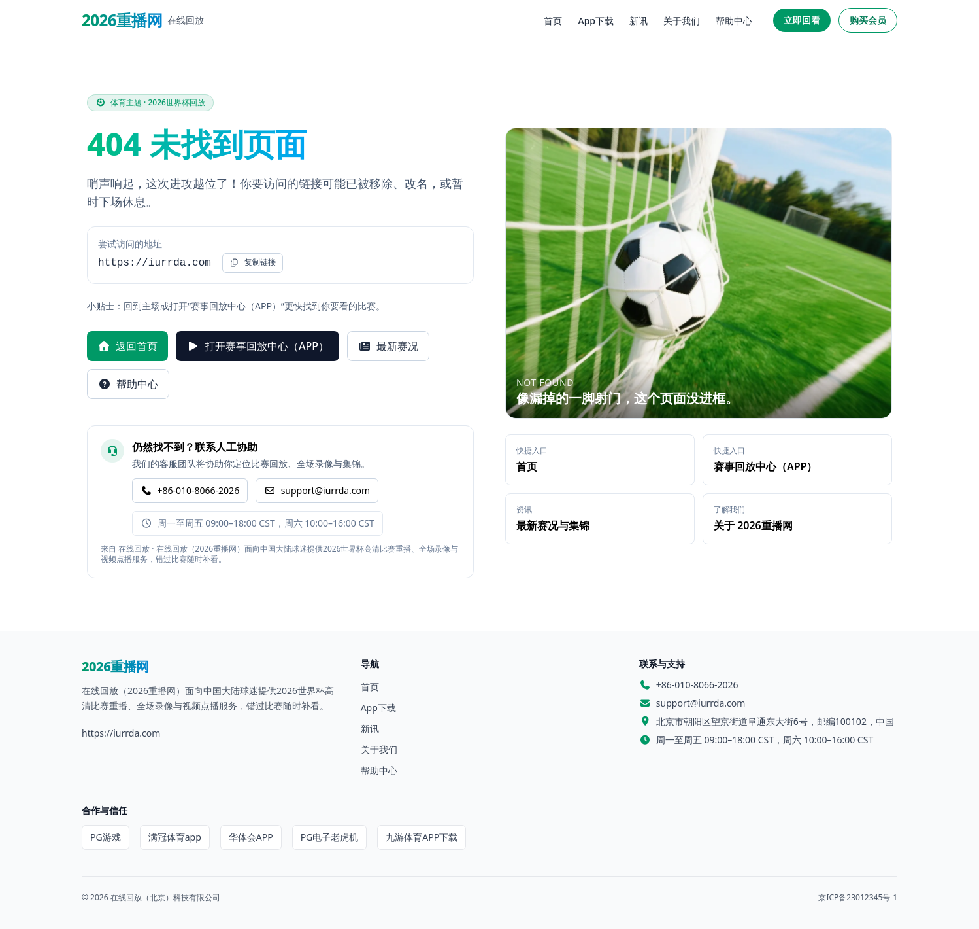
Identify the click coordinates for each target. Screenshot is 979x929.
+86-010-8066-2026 (190, 490)
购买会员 (868, 20)
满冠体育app (174, 837)
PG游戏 (105, 837)
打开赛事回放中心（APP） (257, 346)
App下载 (596, 20)
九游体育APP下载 (421, 837)
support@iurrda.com (317, 490)
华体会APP (251, 837)
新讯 (638, 20)
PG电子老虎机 (330, 837)
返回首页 (127, 346)
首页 (553, 20)
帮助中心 (734, 20)
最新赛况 (388, 346)
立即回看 (802, 20)
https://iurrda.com (121, 733)
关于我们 (681, 20)
